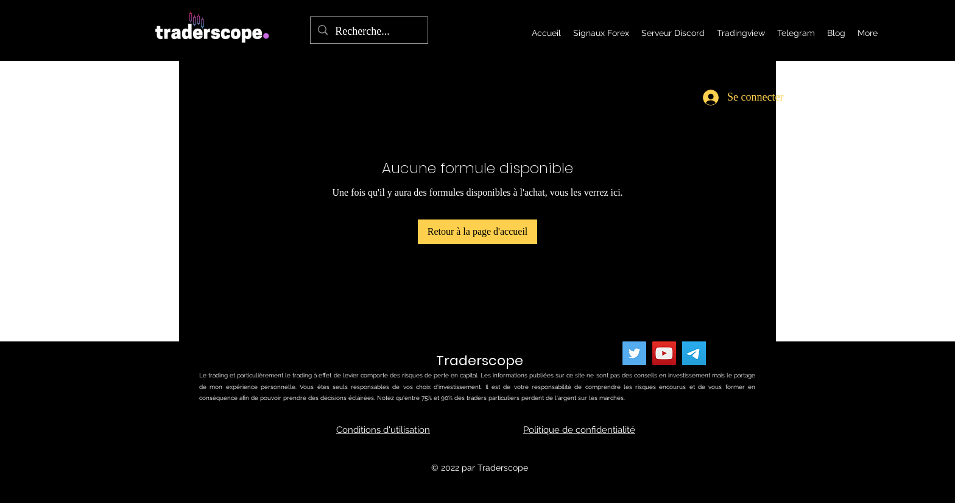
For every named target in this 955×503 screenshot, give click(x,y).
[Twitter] (634, 353)
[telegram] (694, 353)
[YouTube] (664, 353)
